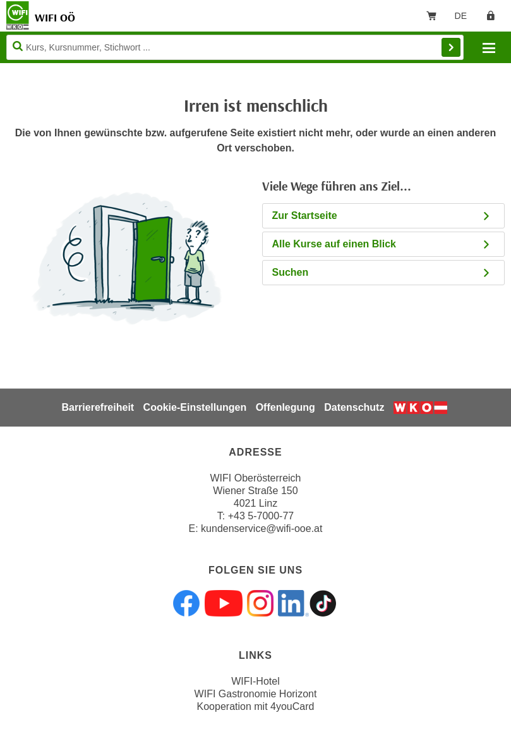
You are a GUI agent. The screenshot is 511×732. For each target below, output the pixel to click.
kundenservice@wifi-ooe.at (261, 528)
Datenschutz (354, 407)
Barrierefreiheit (97, 407)
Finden (451, 47)
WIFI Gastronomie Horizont (256, 693)
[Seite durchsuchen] (235, 47)
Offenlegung (285, 407)
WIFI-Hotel (255, 681)
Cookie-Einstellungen (195, 407)
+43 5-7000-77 (261, 516)
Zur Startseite (382, 215)
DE (465, 18)
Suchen (382, 272)
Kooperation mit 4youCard (256, 706)
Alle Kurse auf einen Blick (382, 244)
